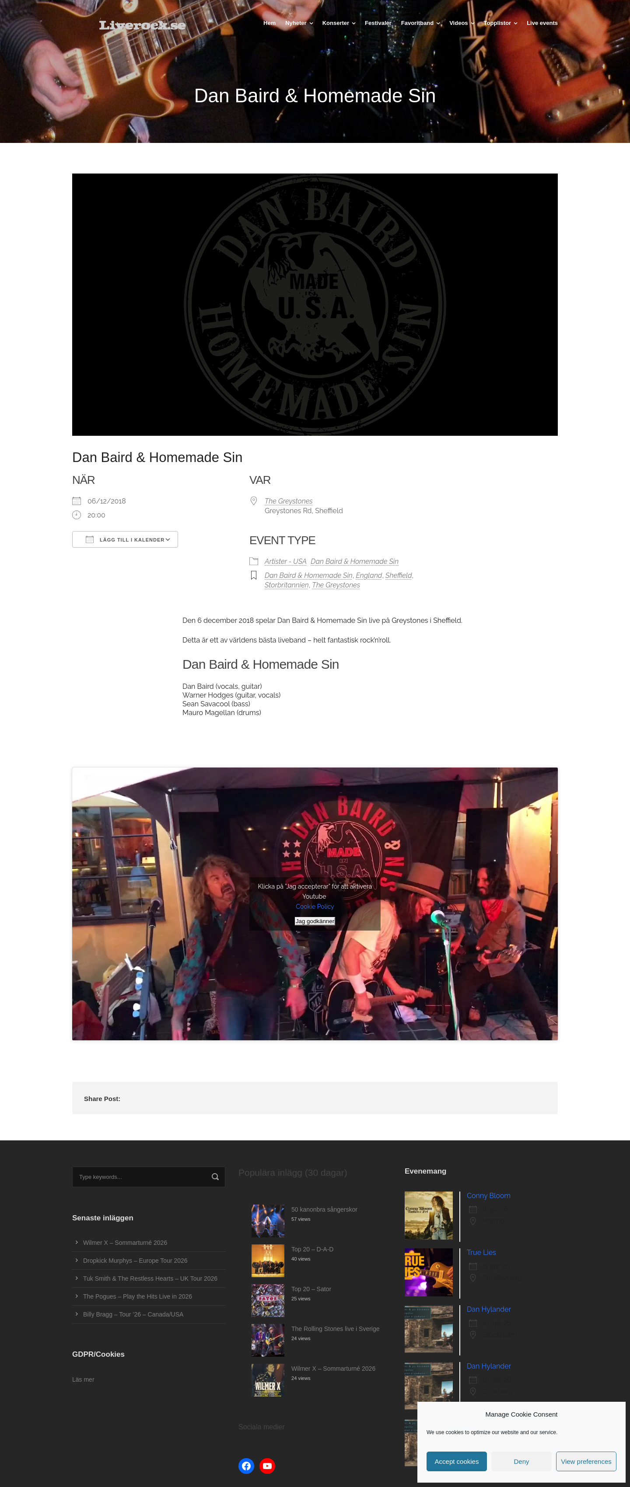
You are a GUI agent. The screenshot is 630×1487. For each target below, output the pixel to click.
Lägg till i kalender (125, 539)
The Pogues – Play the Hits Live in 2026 (137, 1296)
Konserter (335, 23)
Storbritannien (287, 585)
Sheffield (398, 575)
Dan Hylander (489, 1309)
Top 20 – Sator (311, 1288)
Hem (269, 23)
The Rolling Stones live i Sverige (335, 1328)
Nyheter (295, 23)
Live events (542, 23)
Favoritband (417, 23)
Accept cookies (457, 1461)
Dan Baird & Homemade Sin (355, 561)
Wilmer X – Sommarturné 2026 (125, 1242)
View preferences (586, 1461)
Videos (458, 23)
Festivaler (378, 23)
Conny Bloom (489, 1196)
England (369, 575)
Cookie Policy (315, 906)
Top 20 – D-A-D (312, 1249)
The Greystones (289, 501)
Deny (521, 1461)
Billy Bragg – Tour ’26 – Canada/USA (133, 1314)
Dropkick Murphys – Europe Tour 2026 (135, 1260)
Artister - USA (286, 561)
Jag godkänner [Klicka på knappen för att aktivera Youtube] (315, 921)
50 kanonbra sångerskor (324, 1209)
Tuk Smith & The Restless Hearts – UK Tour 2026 (150, 1278)
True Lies (481, 1252)
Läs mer (83, 1379)
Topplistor (497, 23)
